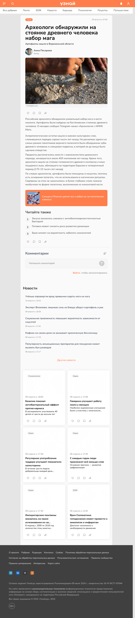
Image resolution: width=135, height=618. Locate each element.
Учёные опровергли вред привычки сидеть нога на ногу (57, 296)
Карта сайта (54, 563)
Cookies (59, 552)
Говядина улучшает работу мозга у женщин (86, 403)
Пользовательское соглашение (73, 558)
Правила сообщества (102, 558)
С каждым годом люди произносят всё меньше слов (87, 460)
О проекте (14, 552)
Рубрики (25, 552)
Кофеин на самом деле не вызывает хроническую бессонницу (61, 333)
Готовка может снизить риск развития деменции (60, 226)
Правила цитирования (20, 563)
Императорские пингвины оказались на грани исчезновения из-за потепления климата (40, 519)
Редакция (37, 552)
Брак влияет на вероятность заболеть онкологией (61, 233)
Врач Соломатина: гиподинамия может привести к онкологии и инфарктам (88, 519)
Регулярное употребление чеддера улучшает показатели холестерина (43, 462)
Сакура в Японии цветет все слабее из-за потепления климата (73, 198)
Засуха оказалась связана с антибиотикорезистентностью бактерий (66, 220)
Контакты (48, 552)
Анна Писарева (43, 50)
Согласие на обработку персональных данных (32, 558)
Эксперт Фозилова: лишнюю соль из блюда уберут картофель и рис (64, 307)
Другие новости (66, 360)
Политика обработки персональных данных (87, 552)
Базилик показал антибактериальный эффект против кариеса (42, 405)
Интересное (39, 563)
